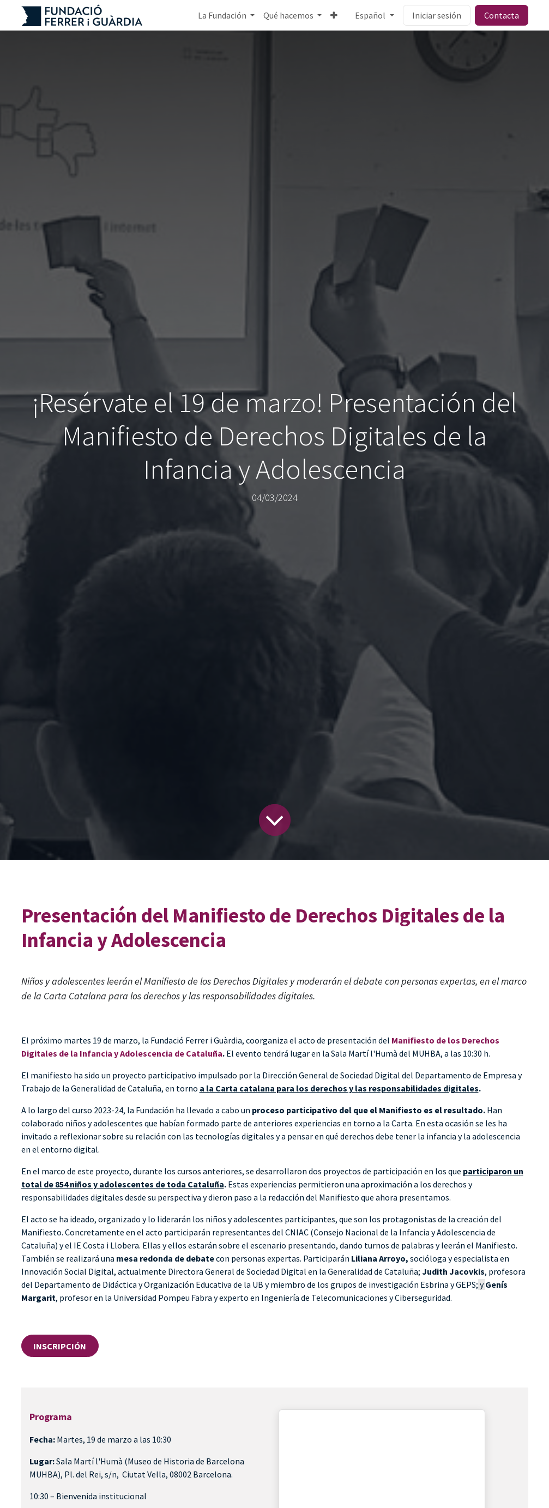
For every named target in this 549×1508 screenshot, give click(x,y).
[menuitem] (226, 15)
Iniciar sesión (436, 15)
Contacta (501, 15)
